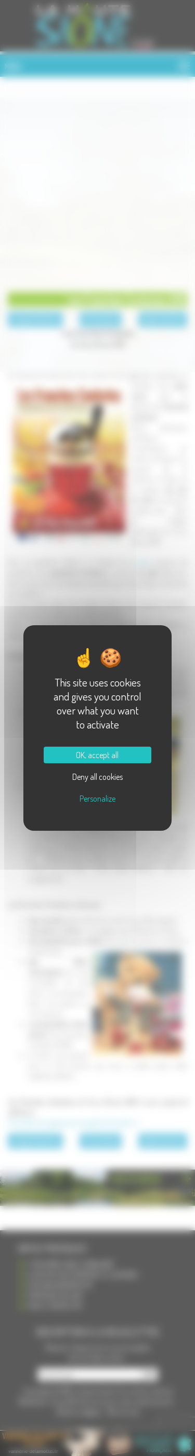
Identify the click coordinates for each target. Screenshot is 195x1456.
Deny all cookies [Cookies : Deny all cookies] (97, 777)
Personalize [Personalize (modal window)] (97, 798)
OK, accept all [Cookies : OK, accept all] (97, 755)
